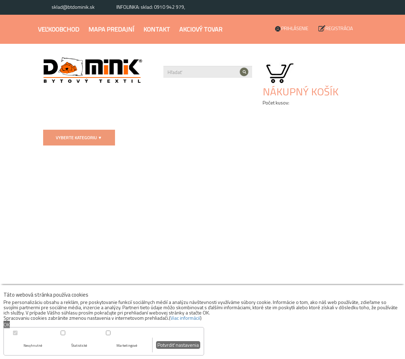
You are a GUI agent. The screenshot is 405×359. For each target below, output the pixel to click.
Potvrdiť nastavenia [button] (178, 344)
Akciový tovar (200, 29)
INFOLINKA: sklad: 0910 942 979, (150, 7)
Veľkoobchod (58, 29)
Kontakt (156, 29)
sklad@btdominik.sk (73, 7)
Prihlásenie (294, 28)
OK (7, 324)
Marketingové (126, 345)
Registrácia (339, 28)
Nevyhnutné (32, 345)
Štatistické (79, 345)
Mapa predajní (111, 29)
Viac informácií (185, 317)
